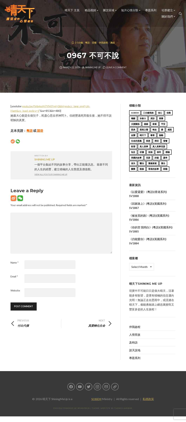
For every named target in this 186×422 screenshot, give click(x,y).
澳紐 (112, 48)
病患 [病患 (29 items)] (148, 146)
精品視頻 (89, 11)
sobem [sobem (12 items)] (135, 118)
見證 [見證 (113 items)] (148, 163)
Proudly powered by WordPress (71, 414)
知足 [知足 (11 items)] (133, 157)
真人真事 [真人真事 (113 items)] (144, 152)
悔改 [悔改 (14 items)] (154, 135)
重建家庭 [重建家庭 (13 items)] (152, 169)
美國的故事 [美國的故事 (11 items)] (136, 163)
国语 (40, 136)
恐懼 (94, 48)
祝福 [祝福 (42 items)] (150, 157)
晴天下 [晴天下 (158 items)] (143, 141)
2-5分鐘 (79, 48)
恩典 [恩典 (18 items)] (133, 135)
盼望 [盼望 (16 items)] (133, 152)
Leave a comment (116, 73)
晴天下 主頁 (70, 11)
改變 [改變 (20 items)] (133, 141)
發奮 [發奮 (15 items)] (165, 146)
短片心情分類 (128, 11)
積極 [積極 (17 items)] (167, 157)
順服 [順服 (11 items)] (142, 174)
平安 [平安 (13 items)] (163, 129)
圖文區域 (107, 11)
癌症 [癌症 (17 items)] (157, 146)
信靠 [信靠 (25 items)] (169, 118)
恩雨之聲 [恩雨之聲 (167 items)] (144, 135)
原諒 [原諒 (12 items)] (152, 124)
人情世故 (134, 340)
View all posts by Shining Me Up (50, 180)
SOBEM (96, 404)
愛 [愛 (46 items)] (162, 135)
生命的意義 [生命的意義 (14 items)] (136, 146)
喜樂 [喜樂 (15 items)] (161, 124)
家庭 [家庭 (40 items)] (154, 129)
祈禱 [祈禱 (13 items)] (142, 157)
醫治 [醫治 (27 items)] (142, 169)
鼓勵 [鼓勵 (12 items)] (165, 174)
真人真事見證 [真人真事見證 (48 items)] (158, 152)
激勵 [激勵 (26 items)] (161, 141)
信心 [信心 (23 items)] (160, 118)
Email (14, 282)
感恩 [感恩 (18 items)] (170, 135)
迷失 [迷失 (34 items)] (133, 169)
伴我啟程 (103, 48)
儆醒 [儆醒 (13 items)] (133, 124)
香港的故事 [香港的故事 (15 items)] (153, 174)
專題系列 (149, 11)
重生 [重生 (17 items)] (163, 169)
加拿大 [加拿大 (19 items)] (143, 124)
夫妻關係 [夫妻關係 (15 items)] (135, 129)
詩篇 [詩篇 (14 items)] (157, 163)
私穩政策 (148, 404)
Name (15, 268)
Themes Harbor (123, 414)
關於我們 (165, 18)
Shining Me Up (93, 73)
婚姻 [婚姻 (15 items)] (146, 129)
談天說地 (134, 355)
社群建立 (165, 11)
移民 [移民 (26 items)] (159, 157)
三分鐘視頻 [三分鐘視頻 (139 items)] (148, 118)
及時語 (133, 348)
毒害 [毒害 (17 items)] (152, 141)
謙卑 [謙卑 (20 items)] (165, 163)
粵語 (87, 48)
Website (15, 296)
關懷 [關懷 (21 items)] (133, 174)
